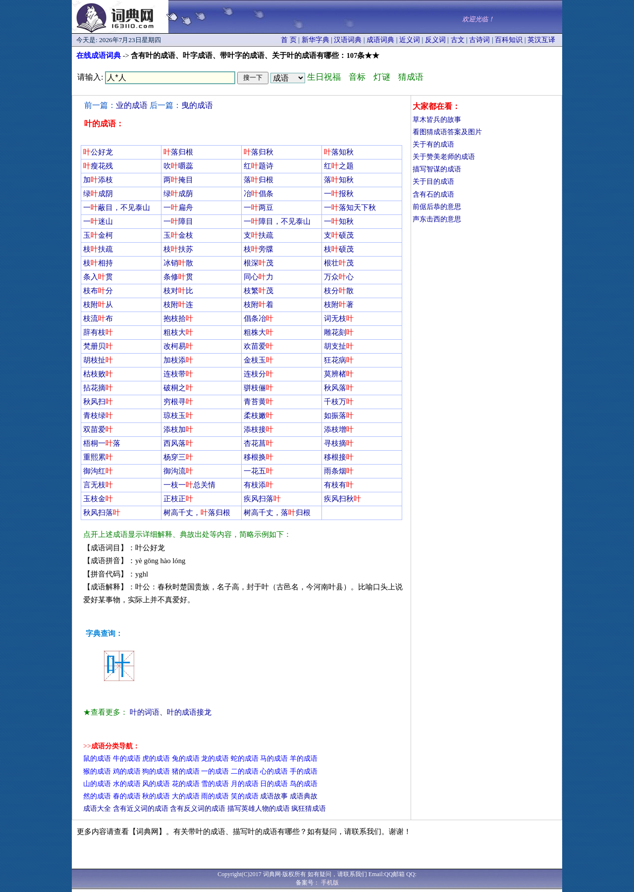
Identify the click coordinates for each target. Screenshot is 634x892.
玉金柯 (98, 235)
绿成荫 (178, 194)
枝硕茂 (339, 249)
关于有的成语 (433, 144)
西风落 (178, 443)
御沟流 (178, 471)
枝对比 (178, 291)
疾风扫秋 (342, 499)
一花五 (258, 471)
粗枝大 (178, 332)
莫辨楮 (339, 374)
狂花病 (339, 360)
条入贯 (98, 277)
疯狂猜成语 (308, 808)
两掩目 (178, 180)
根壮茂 (339, 263)
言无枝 (98, 485)
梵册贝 (98, 346)
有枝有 (339, 485)
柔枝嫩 (258, 416)
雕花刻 (339, 332)
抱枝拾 (178, 318)
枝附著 (339, 305)
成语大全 (97, 808)
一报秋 (339, 194)
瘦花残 (98, 166)
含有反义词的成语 (197, 808)
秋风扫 (98, 402)
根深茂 (258, 263)
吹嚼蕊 (178, 166)
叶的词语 (144, 712)
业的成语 (132, 105)
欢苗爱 (258, 346)
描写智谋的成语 (437, 169)
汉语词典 (348, 40)
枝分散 (339, 291)
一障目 (178, 221)
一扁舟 (178, 207)
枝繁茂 (258, 291)
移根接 (339, 457)
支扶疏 (258, 235)
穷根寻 (178, 402)
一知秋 (339, 221)
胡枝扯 (98, 360)
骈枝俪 (258, 388)
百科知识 (509, 40)
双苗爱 (98, 429)
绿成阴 (98, 194)
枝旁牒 (258, 249)
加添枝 (98, 180)
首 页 (289, 40)
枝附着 (258, 305)
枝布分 (98, 291)
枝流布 (98, 318)
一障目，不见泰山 (277, 221)
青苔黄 (258, 402)
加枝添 (178, 360)
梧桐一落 (101, 443)
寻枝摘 (339, 443)
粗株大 (258, 332)
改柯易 (178, 346)
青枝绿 (98, 416)
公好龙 (98, 152)
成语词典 (380, 40)
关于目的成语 (433, 181)
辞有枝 (98, 332)
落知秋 (339, 152)
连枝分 (258, 374)
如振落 (339, 416)
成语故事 (274, 796)
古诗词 (479, 40)
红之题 (339, 166)
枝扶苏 (178, 249)
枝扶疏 (98, 249)
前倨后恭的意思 (437, 206)
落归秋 (258, 152)
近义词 (409, 40)
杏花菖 (258, 443)
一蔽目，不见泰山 (116, 207)
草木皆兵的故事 (437, 119)
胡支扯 (339, 346)
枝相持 (98, 263)
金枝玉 (258, 360)
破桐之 (178, 388)
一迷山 (98, 221)
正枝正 (178, 499)
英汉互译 (541, 40)
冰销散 (178, 263)
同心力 (258, 277)
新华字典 (315, 40)
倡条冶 (258, 318)
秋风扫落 (101, 513)
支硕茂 (339, 235)
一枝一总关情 (189, 485)
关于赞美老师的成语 (444, 156)
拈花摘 (98, 388)
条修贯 (178, 277)
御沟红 (98, 471)
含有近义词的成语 (140, 808)
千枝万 (339, 402)
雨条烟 (339, 471)
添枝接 (258, 429)
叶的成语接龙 (189, 712)
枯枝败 (98, 374)
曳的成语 (197, 105)
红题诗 (258, 166)
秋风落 (339, 388)
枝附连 (178, 305)
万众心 (339, 277)
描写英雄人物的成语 (258, 808)
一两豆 (258, 207)
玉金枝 (178, 235)
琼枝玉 (178, 416)
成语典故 (303, 796)
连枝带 (178, 374)
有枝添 (258, 485)
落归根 (178, 152)
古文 (458, 40)
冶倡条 (258, 194)
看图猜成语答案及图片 (447, 132)
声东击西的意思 (437, 219)
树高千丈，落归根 (196, 513)
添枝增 (339, 429)
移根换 (258, 457)
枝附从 (98, 305)
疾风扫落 (262, 499)
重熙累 (98, 457)
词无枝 (339, 318)
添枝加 (178, 429)
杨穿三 (178, 457)
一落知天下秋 (350, 207)
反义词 (435, 40)
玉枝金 (98, 499)
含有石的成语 (433, 194)
